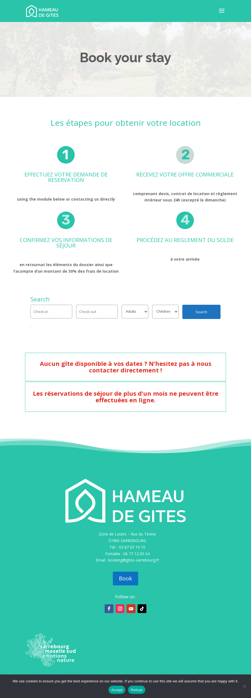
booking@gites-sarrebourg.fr (133, 560)
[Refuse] (244, 686)
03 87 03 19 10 (132, 547)
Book (125, 578)
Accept (116, 690)
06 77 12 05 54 (136, 553)
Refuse (137, 690)
